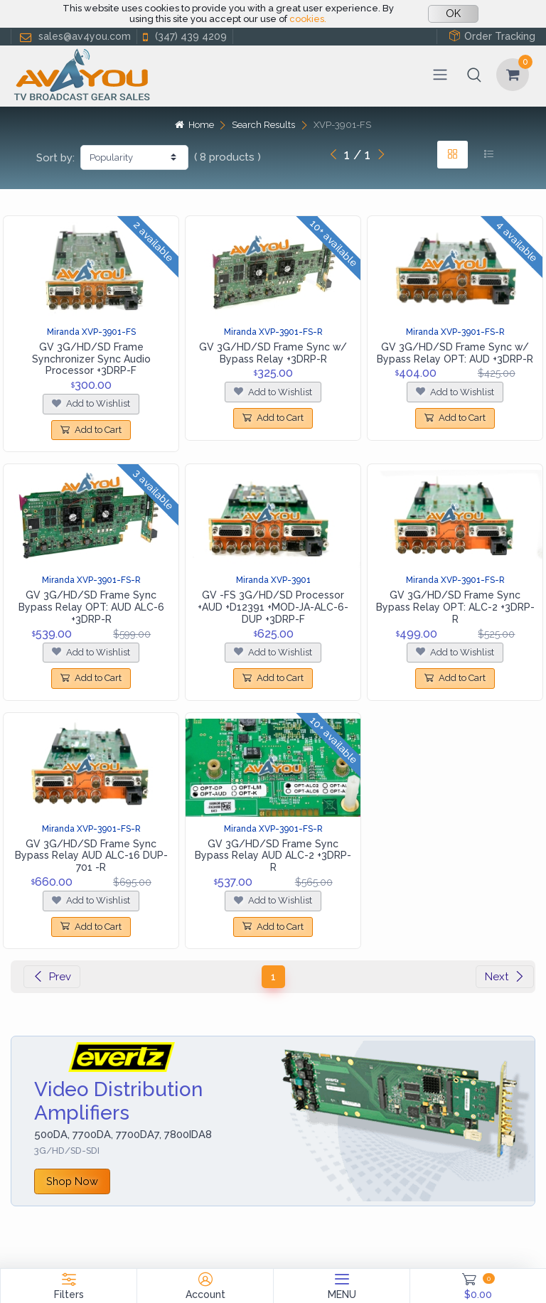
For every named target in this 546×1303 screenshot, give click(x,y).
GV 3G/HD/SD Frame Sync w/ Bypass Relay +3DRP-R (273, 353)
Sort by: (55, 157)
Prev (52, 976)
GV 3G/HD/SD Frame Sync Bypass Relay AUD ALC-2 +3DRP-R (273, 856)
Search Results (263, 124)
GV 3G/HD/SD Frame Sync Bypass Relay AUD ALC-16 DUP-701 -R (91, 856)
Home (194, 124)
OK (453, 13)
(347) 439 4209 (183, 37)
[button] (474, 74)
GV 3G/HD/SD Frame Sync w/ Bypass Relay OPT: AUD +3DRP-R (455, 353)
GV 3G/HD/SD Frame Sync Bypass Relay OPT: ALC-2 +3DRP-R (455, 607)
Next (505, 976)
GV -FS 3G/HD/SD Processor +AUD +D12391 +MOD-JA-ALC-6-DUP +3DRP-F (273, 607)
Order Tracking (492, 36)
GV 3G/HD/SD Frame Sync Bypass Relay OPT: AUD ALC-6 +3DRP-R (91, 607)
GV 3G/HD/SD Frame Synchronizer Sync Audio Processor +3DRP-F (91, 359)
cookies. (307, 19)
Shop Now (72, 1181)
